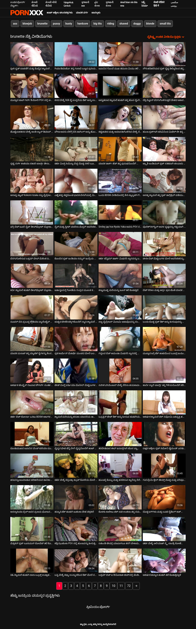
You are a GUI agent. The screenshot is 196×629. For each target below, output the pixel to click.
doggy (137, 23)
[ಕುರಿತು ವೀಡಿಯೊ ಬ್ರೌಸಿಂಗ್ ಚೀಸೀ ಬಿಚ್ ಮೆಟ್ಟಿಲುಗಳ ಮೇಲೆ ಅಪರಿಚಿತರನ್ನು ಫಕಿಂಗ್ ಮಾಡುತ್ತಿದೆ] (164, 244)
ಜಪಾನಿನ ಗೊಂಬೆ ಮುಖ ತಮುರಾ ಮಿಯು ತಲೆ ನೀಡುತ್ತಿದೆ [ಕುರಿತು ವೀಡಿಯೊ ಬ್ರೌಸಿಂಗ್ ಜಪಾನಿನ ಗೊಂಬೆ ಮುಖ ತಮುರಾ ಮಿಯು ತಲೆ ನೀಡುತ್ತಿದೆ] (120, 68)
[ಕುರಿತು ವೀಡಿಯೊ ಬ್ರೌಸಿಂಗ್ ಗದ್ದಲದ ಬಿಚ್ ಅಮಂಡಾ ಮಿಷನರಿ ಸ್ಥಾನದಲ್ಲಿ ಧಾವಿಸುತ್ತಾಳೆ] (120, 339)
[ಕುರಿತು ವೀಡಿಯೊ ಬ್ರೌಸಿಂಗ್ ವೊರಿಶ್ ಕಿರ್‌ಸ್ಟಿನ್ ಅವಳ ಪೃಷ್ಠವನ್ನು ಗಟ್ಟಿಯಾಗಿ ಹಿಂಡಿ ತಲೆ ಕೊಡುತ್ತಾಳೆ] (164, 212)
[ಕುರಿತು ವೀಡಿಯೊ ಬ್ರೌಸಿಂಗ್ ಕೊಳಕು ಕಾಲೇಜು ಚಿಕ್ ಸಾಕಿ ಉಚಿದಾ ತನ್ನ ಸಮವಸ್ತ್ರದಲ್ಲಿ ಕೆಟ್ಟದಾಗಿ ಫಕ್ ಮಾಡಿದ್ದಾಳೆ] (120, 497)
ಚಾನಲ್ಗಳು (95, 12)
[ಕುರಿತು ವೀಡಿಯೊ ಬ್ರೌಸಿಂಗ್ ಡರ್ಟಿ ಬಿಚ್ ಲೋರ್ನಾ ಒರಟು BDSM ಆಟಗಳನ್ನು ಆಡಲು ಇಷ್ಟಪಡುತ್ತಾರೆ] (31, 402)
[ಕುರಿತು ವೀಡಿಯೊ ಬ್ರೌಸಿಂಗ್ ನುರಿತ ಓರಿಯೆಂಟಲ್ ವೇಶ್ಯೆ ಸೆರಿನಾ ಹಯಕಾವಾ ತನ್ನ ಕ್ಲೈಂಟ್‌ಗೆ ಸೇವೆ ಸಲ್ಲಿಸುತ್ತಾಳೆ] (120, 370)
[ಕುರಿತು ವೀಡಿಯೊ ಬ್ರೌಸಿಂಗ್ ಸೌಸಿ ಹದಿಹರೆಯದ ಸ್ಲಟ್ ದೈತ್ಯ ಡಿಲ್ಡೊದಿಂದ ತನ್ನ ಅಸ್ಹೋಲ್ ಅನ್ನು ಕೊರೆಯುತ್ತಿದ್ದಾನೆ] (164, 54)
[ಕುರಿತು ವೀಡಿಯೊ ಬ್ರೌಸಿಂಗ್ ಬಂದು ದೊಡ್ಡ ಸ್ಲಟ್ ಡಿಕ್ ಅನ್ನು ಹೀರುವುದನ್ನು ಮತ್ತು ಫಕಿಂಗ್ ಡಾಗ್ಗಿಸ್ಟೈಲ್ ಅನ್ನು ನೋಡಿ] (164, 307)
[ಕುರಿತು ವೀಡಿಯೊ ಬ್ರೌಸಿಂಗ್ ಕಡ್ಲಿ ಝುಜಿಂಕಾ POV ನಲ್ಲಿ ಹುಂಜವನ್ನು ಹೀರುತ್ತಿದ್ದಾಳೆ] (76, 529)
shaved (123, 23)
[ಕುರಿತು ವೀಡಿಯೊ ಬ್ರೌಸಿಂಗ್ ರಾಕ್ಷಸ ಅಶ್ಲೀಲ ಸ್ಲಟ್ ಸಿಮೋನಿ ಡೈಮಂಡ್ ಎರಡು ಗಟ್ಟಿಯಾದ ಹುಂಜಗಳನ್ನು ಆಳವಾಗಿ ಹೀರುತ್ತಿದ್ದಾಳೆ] (164, 434)
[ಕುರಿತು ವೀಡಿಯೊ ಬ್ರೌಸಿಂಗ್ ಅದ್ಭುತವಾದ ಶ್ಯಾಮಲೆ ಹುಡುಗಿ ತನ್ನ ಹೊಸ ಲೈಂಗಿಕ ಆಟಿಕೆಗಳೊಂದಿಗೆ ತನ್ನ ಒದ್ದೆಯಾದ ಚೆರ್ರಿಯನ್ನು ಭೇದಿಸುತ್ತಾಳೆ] (120, 85)
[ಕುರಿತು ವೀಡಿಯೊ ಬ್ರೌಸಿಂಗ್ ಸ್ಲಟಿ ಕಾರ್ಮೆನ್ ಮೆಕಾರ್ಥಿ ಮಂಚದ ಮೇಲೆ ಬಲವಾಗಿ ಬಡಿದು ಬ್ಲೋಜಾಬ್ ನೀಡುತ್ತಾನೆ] (76, 339)
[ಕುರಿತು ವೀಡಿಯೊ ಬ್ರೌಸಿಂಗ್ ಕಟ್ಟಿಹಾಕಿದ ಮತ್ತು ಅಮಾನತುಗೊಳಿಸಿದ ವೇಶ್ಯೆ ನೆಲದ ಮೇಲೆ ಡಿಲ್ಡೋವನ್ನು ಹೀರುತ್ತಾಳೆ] (120, 117)
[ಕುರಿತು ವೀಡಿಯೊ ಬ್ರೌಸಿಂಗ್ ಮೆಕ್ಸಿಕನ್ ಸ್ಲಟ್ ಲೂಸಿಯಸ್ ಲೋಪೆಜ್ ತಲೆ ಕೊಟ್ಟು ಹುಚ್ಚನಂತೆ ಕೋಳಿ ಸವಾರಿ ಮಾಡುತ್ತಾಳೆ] (31, 529)
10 (113, 585)
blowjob (27, 23)
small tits (165, 23)
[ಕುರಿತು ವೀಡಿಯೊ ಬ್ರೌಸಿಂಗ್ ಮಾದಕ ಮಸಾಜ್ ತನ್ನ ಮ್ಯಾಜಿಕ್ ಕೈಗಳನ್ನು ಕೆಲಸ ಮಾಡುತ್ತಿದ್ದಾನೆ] (31, 339)
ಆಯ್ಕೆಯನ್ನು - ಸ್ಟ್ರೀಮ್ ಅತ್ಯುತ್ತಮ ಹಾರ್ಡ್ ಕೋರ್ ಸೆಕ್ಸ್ (26, 12)
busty (68, 23)
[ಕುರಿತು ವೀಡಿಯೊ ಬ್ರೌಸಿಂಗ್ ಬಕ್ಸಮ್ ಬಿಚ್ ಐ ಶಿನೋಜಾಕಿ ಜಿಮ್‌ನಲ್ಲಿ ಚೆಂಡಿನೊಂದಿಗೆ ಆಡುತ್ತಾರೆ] (120, 560)
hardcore (82, 23)
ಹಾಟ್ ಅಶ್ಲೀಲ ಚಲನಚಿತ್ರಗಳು (60, 12)
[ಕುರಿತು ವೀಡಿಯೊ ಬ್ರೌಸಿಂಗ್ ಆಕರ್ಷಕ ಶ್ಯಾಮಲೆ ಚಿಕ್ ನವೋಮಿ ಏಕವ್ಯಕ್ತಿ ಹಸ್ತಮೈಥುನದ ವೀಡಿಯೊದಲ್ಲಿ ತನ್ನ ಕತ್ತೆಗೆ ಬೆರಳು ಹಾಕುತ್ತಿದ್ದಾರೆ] (164, 402)
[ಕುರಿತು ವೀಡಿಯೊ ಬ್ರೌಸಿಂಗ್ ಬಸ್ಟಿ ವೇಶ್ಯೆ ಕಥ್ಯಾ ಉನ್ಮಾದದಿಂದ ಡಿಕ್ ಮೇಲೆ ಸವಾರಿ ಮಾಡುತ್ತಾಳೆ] (76, 560)
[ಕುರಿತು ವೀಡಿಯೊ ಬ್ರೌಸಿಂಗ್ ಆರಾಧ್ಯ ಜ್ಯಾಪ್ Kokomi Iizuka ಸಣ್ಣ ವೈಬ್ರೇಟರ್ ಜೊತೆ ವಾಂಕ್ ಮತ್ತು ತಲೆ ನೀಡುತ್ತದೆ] (31, 180)
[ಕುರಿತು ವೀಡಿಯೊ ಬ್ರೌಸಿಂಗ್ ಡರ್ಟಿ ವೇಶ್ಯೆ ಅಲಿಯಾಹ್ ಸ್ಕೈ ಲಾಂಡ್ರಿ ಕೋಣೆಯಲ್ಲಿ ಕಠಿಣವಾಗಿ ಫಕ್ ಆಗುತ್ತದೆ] (164, 529)
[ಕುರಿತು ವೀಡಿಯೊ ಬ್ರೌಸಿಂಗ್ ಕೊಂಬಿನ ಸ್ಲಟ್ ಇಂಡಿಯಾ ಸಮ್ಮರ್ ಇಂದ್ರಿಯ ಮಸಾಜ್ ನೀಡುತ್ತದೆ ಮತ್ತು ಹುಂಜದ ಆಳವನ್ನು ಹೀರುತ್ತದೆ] (76, 244)
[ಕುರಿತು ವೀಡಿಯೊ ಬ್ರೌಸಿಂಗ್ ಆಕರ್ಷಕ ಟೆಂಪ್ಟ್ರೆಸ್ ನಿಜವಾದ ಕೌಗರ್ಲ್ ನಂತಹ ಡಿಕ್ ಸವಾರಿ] (31, 370)
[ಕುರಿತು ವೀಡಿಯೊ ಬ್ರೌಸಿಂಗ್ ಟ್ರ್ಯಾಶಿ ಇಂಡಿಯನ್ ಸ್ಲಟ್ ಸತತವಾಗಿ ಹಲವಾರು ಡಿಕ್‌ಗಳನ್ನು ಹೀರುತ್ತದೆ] (164, 149)
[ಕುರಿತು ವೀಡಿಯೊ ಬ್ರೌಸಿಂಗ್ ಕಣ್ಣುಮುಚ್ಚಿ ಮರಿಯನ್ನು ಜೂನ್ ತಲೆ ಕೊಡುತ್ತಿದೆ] (120, 275)
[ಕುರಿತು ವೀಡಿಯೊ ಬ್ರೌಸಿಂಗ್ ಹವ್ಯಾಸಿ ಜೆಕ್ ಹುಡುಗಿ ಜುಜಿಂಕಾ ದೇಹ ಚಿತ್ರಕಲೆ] (76, 497)
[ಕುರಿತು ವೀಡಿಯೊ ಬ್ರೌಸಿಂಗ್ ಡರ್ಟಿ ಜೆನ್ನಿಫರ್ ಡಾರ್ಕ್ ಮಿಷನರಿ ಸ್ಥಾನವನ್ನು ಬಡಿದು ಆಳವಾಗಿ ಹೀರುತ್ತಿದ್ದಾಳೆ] (120, 244)
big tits (97, 23)
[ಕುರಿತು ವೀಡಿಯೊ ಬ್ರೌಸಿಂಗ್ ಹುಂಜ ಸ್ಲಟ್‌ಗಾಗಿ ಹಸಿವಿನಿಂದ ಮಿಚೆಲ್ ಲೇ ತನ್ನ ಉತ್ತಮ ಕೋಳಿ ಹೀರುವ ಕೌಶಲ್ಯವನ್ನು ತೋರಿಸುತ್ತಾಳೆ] (164, 117)
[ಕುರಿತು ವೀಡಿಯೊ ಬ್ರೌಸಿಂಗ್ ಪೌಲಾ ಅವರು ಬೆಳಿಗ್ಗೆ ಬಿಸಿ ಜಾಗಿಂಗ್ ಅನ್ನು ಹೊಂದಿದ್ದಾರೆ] (76, 117)
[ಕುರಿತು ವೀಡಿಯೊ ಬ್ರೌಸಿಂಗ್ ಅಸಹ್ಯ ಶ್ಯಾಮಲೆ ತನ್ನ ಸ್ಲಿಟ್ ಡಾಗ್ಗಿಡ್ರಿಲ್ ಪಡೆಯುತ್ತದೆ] (164, 180)
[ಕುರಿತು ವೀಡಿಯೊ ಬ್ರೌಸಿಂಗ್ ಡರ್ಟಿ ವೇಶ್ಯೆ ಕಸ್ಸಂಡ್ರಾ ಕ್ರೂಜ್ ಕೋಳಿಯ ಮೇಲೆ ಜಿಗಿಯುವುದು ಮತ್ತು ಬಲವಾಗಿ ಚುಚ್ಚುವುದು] (76, 465)
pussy (56, 23)
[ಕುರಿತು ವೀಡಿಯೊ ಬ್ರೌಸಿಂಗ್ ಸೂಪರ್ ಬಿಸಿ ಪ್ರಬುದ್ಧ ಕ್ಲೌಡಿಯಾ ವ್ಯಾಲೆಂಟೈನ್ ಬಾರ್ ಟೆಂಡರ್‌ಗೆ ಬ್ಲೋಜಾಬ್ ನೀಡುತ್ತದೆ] (31, 307)
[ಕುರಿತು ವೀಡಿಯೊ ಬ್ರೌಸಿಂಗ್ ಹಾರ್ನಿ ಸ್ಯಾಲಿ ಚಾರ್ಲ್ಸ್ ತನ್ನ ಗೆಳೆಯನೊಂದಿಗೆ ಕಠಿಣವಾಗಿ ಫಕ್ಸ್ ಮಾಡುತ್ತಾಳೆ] (164, 370)
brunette (42, 23)
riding (110, 23)
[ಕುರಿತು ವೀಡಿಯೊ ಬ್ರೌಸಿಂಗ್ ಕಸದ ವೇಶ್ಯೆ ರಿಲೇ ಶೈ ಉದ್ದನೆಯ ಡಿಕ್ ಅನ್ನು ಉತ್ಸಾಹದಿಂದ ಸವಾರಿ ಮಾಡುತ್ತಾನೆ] (76, 85)
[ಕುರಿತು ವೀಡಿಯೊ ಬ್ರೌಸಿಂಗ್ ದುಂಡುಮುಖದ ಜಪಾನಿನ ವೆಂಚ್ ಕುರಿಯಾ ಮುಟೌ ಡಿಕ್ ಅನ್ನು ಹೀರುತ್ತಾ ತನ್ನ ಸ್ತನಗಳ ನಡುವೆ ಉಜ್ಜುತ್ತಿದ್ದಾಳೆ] (31, 434)
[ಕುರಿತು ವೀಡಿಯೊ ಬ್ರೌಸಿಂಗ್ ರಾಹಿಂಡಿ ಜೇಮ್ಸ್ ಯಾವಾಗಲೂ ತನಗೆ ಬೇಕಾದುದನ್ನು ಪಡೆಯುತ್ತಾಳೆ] (120, 529)
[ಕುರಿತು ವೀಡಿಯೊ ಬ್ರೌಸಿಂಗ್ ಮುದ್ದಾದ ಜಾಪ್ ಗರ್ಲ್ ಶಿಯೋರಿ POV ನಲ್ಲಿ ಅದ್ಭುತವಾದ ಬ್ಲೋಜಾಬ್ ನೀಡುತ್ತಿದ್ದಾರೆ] (31, 85)
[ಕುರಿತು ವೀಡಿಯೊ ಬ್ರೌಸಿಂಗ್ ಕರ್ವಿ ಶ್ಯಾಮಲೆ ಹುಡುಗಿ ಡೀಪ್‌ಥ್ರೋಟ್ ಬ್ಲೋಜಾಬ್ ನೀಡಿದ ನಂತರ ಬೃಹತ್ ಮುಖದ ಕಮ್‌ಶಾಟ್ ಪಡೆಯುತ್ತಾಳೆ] (31, 275)
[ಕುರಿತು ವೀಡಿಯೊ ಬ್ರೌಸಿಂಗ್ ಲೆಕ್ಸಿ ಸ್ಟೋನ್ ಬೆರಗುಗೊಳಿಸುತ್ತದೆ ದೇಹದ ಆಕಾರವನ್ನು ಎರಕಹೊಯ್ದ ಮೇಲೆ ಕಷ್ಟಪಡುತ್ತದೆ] (164, 85)
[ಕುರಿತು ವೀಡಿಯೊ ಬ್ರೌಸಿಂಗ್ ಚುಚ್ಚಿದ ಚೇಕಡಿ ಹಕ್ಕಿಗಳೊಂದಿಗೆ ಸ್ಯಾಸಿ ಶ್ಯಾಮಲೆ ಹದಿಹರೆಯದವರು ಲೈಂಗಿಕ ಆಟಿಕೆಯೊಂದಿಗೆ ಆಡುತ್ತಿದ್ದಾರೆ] (76, 307)
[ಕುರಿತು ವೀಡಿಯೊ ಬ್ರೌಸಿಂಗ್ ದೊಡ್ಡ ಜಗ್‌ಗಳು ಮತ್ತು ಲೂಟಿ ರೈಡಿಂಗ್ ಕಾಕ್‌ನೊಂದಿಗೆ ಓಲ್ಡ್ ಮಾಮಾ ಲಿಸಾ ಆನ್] (164, 497)
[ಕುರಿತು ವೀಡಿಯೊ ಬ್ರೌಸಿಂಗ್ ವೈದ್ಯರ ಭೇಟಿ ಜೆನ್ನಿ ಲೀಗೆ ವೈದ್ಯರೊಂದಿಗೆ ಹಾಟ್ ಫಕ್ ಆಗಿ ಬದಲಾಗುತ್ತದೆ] (76, 434)
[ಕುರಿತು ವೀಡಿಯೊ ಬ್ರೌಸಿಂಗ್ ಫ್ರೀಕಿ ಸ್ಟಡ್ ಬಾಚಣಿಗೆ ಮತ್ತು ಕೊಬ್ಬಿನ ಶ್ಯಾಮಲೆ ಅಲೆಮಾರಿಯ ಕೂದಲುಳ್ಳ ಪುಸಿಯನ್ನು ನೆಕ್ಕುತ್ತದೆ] (31, 54)
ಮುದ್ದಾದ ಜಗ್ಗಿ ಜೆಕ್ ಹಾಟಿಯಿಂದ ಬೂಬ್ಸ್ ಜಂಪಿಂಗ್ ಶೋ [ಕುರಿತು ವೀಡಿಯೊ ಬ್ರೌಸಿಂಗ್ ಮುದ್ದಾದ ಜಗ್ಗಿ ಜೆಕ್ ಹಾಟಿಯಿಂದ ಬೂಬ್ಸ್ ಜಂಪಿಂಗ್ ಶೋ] (164, 353)
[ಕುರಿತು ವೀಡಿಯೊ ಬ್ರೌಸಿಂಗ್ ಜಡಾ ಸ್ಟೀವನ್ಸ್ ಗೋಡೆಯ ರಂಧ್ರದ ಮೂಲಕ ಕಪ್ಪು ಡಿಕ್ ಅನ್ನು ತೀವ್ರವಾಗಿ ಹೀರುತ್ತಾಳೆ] (76, 275)
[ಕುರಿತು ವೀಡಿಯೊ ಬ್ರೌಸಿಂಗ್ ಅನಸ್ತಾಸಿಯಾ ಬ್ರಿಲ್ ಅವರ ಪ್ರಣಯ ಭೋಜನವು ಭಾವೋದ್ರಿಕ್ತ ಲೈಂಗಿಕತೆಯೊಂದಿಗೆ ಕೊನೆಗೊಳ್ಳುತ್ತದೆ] (31, 497)
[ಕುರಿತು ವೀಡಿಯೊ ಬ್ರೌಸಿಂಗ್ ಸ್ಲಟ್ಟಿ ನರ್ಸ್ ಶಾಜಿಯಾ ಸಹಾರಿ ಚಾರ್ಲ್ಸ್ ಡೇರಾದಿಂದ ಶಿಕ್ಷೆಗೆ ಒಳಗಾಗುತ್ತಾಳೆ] (31, 149)
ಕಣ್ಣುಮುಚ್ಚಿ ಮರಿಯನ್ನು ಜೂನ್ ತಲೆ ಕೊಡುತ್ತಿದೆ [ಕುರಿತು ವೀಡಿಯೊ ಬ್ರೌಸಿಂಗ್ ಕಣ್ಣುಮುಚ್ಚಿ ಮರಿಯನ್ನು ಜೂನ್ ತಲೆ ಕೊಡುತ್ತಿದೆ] (118, 289)
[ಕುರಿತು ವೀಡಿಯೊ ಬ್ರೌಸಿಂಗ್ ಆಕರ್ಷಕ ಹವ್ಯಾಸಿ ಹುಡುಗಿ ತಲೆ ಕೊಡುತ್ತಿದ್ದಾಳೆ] (164, 560)
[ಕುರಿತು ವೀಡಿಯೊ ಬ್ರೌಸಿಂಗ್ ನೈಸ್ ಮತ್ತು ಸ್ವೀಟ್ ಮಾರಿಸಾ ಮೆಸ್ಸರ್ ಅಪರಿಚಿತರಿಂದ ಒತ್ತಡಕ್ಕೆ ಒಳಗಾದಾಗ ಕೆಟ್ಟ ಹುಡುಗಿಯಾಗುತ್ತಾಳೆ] (76, 212)
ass (15, 23)
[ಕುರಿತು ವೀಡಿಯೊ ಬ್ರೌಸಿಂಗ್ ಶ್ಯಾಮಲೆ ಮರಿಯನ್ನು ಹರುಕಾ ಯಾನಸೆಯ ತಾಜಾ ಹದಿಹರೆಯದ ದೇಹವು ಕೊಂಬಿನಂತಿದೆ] (76, 402)
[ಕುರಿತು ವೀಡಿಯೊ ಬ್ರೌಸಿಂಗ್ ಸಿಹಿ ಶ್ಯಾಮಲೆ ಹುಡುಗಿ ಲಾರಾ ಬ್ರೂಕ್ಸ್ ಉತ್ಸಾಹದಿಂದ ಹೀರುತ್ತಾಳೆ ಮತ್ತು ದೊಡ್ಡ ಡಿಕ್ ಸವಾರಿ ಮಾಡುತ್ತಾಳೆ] (31, 560)
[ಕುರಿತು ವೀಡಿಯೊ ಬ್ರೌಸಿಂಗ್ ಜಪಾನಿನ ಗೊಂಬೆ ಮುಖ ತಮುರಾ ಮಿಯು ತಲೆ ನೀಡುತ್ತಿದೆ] (120, 54)
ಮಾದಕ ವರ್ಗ (82, 12)
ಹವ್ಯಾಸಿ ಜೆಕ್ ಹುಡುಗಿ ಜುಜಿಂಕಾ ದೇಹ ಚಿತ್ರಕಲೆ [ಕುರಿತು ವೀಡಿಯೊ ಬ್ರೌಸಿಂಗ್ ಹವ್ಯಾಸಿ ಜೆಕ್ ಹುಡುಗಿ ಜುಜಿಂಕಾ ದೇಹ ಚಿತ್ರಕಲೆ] (74, 511)
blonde (150, 23)
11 (121, 585)
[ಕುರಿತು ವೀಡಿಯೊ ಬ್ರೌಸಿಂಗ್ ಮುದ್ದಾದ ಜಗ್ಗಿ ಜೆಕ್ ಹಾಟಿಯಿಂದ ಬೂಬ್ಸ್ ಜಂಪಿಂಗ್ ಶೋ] (164, 339)
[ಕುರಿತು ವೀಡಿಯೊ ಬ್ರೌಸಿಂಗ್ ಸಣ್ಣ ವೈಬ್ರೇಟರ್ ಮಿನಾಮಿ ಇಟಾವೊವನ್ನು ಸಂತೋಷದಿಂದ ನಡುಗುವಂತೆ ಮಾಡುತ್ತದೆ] (120, 307)
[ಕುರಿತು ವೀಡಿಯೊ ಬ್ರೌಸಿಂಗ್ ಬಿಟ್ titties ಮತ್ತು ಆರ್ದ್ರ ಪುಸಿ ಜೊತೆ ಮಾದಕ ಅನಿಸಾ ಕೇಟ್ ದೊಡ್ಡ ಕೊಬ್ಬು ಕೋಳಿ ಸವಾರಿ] (164, 275)
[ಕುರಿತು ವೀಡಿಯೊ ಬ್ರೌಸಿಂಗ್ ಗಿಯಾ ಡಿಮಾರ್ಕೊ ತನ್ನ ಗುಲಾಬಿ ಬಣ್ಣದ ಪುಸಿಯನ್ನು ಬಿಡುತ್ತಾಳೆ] (76, 54)
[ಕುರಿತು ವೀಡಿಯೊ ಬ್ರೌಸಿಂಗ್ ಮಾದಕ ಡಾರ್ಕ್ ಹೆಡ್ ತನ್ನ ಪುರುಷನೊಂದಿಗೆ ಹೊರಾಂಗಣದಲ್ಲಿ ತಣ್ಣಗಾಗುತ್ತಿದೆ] (120, 149)
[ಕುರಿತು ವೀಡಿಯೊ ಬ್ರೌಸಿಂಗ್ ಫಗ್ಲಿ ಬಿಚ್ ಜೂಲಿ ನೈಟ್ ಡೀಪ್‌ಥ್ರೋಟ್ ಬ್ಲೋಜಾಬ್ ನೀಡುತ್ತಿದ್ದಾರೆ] (31, 212)
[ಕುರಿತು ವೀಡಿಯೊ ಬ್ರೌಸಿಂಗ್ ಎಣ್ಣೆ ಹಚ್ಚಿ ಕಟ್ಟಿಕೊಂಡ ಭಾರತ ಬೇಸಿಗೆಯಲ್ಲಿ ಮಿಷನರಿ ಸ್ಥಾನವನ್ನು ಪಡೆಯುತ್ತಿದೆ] (76, 180)
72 (129, 585)
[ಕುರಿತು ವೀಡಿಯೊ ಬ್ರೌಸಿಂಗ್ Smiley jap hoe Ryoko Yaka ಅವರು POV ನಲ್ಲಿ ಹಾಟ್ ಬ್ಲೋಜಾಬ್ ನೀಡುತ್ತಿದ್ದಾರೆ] (120, 212)
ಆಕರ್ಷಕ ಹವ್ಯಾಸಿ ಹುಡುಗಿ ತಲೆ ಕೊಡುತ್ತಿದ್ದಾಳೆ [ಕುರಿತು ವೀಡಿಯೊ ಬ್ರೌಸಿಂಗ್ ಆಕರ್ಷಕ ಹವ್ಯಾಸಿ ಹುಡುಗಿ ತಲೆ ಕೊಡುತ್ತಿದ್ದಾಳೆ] (162, 574)
